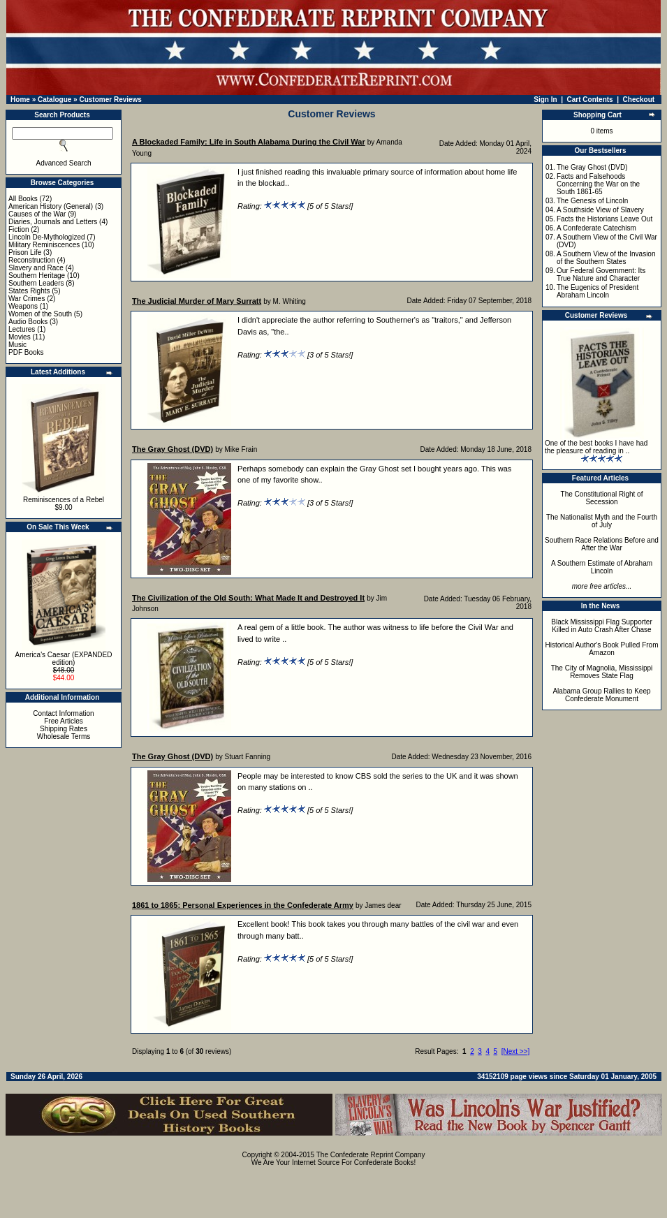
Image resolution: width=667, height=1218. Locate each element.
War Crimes (26, 298)
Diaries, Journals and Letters (52, 222)
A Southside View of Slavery (600, 210)
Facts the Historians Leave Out (604, 219)
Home (20, 99)
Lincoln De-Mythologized (46, 237)
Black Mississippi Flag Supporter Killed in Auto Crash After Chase (601, 625)
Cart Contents (590, 99)
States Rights (29, 291)
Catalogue (54, 99)
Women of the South (40, 314)
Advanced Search (63, 163)
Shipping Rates (63, 729)
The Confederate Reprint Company (370, 1155)
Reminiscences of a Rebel (63, 500)
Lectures (21, 329)
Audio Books (27, 321)
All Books (23, 199)
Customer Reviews (110, 99)
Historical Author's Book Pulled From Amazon (602, 648)
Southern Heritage (36, 275)
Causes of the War (37, 214)
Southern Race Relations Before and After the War (602, 544)
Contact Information (63, 713)
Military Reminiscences (44, 245)
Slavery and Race (36, 268)
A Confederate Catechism (596, 228)
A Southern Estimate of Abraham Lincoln (601, 567)
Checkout (639, 99)
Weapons (23, 306)
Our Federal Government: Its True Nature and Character (601, 274)
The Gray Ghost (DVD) (592, 167)
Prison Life (24, 252)
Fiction (18, 229)
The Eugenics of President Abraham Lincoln (597, 291)
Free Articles (63, 721)
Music (17, 344)
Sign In (545, 99)
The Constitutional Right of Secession (602, 498)
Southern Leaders (36, 283)
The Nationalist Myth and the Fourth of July (601, 521)
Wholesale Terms (64, 736)
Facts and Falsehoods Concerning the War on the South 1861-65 (598, 184)
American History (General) (50, 206)
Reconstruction (31, 260)
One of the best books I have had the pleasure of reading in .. (596, 447)
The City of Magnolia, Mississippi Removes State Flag (602, 672)
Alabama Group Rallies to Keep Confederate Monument (601, 695)
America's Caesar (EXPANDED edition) (63, 658)
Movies (19, 337)
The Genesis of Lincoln (592, 201)
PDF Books (26, 352)
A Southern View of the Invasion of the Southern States (606, 257)
